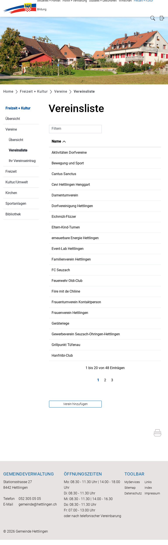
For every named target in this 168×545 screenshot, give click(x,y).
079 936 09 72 (119, 206)
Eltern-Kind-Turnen (66, 227)
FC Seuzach (61, 270)
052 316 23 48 (119, 281)
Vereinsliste (24, 149)
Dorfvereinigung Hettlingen (72, 206)
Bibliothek (13, 214)
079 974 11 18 (119, 270)
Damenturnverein (65, 195)
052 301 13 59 (119, 323)
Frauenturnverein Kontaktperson (76, 302)
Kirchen (11, 193)
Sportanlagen (15, 203)
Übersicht (12, 119)
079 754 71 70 (119, 217)
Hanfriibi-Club (62, 361)
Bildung (41, 9)
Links (148, 487)
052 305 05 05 (30, 504)
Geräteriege (60, 323)
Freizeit (11, 171)
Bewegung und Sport (68, 163)
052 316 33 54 (119, 361)
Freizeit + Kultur (17, 108)
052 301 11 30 (119, 163)
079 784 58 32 (119, 313)
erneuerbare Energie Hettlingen (75, 238)
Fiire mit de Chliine (66, 291)
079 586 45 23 (119, 238)
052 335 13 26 (119, 334)
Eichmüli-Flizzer (64, 217)
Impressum (152, 498)
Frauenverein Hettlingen (70, 313)
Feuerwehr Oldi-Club (67, 281)
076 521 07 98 (119, 259)
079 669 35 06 (119, 227)
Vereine (11, 129)
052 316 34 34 (119, 195)
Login (162, 18)
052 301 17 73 (119, 302)
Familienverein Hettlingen (71, 259)
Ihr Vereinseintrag (22, 161)
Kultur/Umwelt (16, 182)
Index (148, 493)
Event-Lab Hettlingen (68, 249)
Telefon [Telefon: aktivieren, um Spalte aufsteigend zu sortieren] (114, 141)
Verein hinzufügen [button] (75, 409)
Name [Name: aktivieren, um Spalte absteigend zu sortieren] (56, 141)
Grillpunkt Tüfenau (66, 350)
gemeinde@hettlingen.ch (38, 510)
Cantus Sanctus (64, 174)
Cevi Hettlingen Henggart (71, 184)
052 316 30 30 (119, 291)
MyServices (132, 487)
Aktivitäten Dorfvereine (69, 152)
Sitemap (130, 493)
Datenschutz (133, 498)
